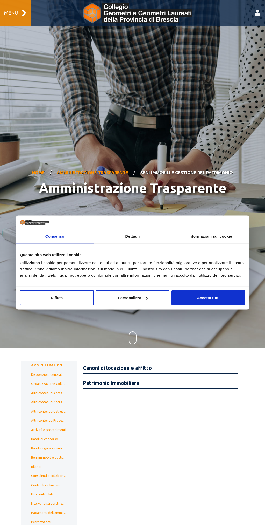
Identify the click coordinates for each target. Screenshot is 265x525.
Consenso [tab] (54, 236)
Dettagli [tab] (132, 236)
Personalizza (133, 298)
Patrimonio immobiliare (111, 369)
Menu (15, 13)
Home (38, 165)
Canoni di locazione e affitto (117, 354)
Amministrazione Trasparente (92, 165)
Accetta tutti (208, 298)
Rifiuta (57, 298)
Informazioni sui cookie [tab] (210, 236)
